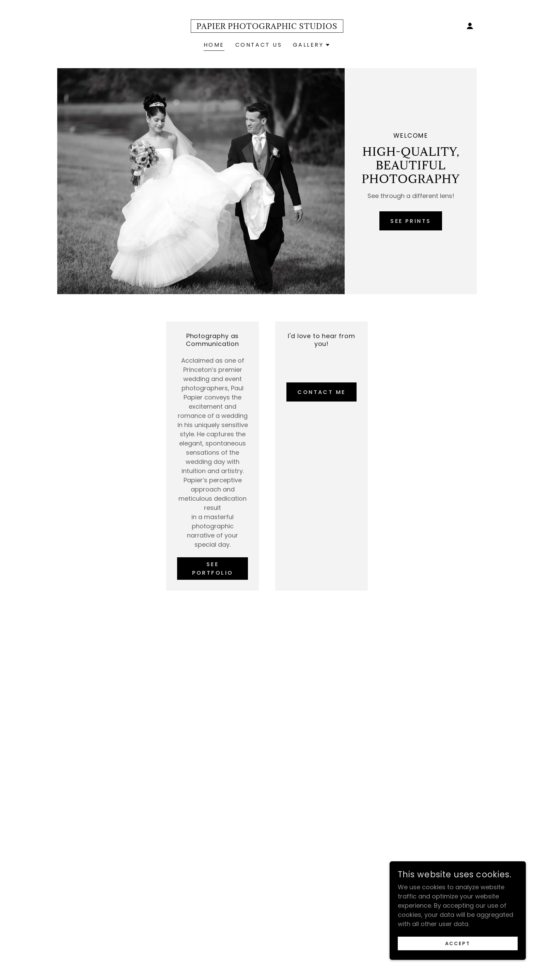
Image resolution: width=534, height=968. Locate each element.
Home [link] (214, 45)
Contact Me (321, 392)
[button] (470, 26)
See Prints (410, 221)
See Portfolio (212, 568)
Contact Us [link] (258, 45)
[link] (267, 26)
